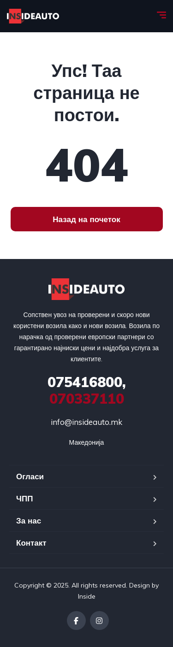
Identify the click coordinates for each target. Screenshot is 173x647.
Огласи (30, 476)
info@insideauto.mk (86, 422)
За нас (28, 520)
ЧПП (24, 498)
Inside (86, 596)
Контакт (31, 542)
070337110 (87, 390)
